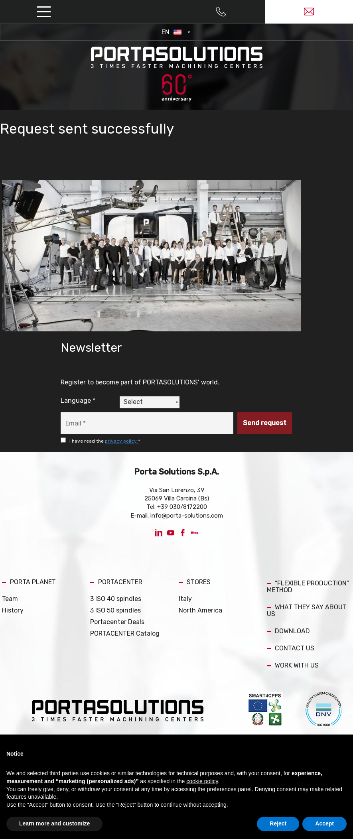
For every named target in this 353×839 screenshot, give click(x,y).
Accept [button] (324, 823)
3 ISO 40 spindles (115, 599)
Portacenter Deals (117, 622)
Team (10, 599)
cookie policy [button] (202, 781)
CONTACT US (290, 648)
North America (200, 610)
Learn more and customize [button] (54, 823)
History (13, 610)
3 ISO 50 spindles (115, 610)
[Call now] (221, 12)
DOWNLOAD (288, 631)
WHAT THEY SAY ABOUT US (307, 610)
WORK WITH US (293, 665)
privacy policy (121, 441)
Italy (185, 599)
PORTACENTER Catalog (125, 633)
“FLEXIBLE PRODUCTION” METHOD (308, 586)
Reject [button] (278, 823)
